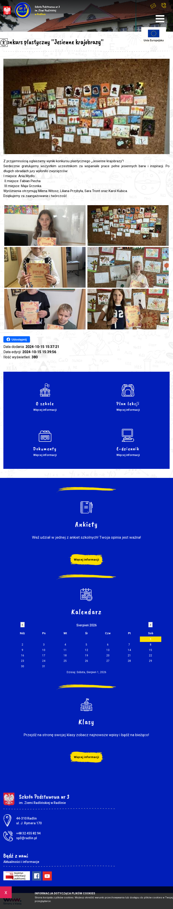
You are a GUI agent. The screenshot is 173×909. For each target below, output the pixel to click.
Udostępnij (17, 339)
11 (65, 650)
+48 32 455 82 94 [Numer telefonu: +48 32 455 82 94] (28, 833)
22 (150, 655)
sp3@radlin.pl (153, 5)
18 (65, 655)
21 (129, 655)
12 (86, 650)
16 (22, 655)
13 (107, 650)
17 (43, 655)
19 (86, 655)
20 (107, 655)
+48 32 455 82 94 (163, 5)
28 (129, 660)
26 (86, 660)
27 (107, 660)
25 (65, 660)
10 (43, 650)
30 (22, 666)
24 (43, 660)
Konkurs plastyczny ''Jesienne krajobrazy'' (53, 42)
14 (129, 650)
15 (150, 650)
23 (22, 660)
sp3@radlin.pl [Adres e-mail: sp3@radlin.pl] (26, 838)
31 (43, 666)
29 (150, 660)
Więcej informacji (86, 559)
